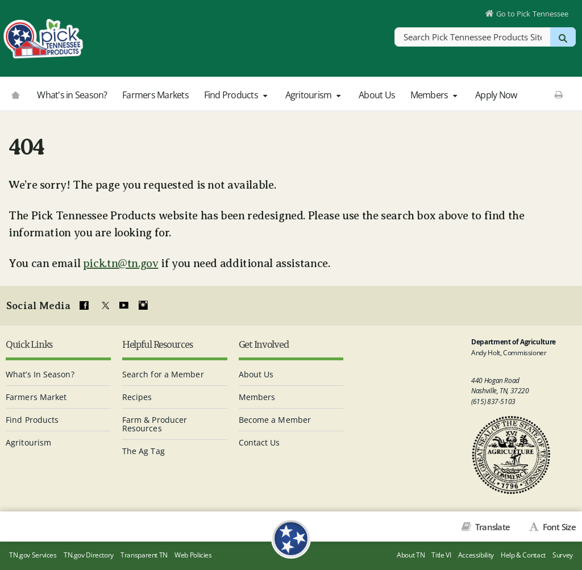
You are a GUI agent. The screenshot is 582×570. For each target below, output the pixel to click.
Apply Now (496, 95)
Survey (562, 555)
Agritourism (314, 95)
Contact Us (259, 442)
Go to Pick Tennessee (532, 14)
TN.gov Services (32, 555)
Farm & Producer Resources (155, 424)
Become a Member (275, 419)
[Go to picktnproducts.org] (15, 94)
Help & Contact (523, 555)
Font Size (558, 526)
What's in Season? (72, 95)
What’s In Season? (40, 374)
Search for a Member (163, 374)
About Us (377, 95)
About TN (411, 555)
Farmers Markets (155, 95)
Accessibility (476, 555)
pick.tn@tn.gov (121, 263)
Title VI (441, 555)
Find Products (237, 95)
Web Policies (193, 555)
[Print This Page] (559, 94)
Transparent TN (144, 555)
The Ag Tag (143, 451)
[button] (265, 95)
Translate (491, 526)
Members (435, 95)
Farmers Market (36, 397)
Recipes (137, 397)
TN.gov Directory (89, 555)
